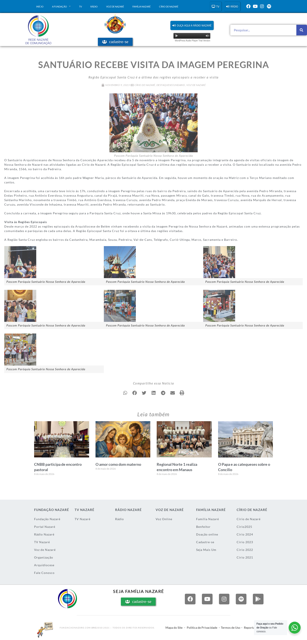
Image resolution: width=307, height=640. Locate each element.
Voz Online (164, 519)
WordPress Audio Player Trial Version (192, 40)
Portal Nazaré (44, 526)
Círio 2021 (245, 557)
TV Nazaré (42, 542)
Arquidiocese (44, 565)
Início (39, 6)
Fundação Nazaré (47, 519)
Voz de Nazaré (115, 6)
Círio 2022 (245, 549)
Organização (43, 557)
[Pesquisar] (301, 30)
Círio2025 (244, 526)
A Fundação (61, 6)
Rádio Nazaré (44, 534)
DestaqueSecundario (170, 85)
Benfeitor (203, 526)
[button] (192, 25)
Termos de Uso (230, 627)
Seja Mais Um (206, 549)
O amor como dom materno (118, 464)
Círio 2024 (245, 534)
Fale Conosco (44, 573)
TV (80, 6)
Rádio (94, 6)
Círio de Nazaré (168, 6)
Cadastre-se (205, 542)
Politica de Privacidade (202, 627)
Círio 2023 (245, 542)
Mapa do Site (173, 627)
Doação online (207, 534)
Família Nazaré (141, 6)
